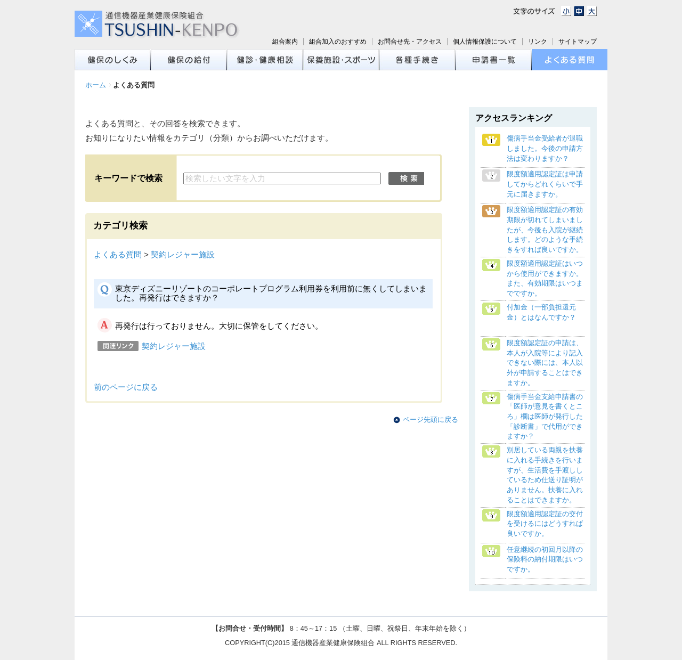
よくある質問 (118, 254)
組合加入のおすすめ (338, 41)
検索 (406, 178)
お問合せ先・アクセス (410, 41)
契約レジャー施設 (183, 254)
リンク (537, 41)
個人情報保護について (485, 41)
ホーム (95, 85)
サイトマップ (577, 41)
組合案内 (285, 41)
